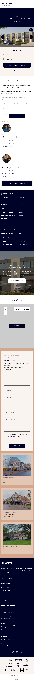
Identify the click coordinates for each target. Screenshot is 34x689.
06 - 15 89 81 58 (8, 173)
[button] (2, 37)
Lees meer (17, 116)
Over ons (5, 600)
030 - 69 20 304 (7, 140)
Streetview (25, 309)
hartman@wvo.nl (7, 146)
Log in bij (6, 578)
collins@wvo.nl (7, 176)
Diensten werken (7, 597)
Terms (8, 441)
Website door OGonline (17, 683)
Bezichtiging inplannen (17, 65)
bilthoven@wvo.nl (8, 551)
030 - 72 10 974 (8, 549)
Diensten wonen (6, 594)
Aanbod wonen (6, 587)
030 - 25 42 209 (8, 514)
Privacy (5, 441)
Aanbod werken (6, 590)
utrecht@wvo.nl (8, 516)
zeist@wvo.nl (7, 482)
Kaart (17, 309)
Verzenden (17, 445)
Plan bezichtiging (17, 280)
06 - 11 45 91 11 (8, 143)
